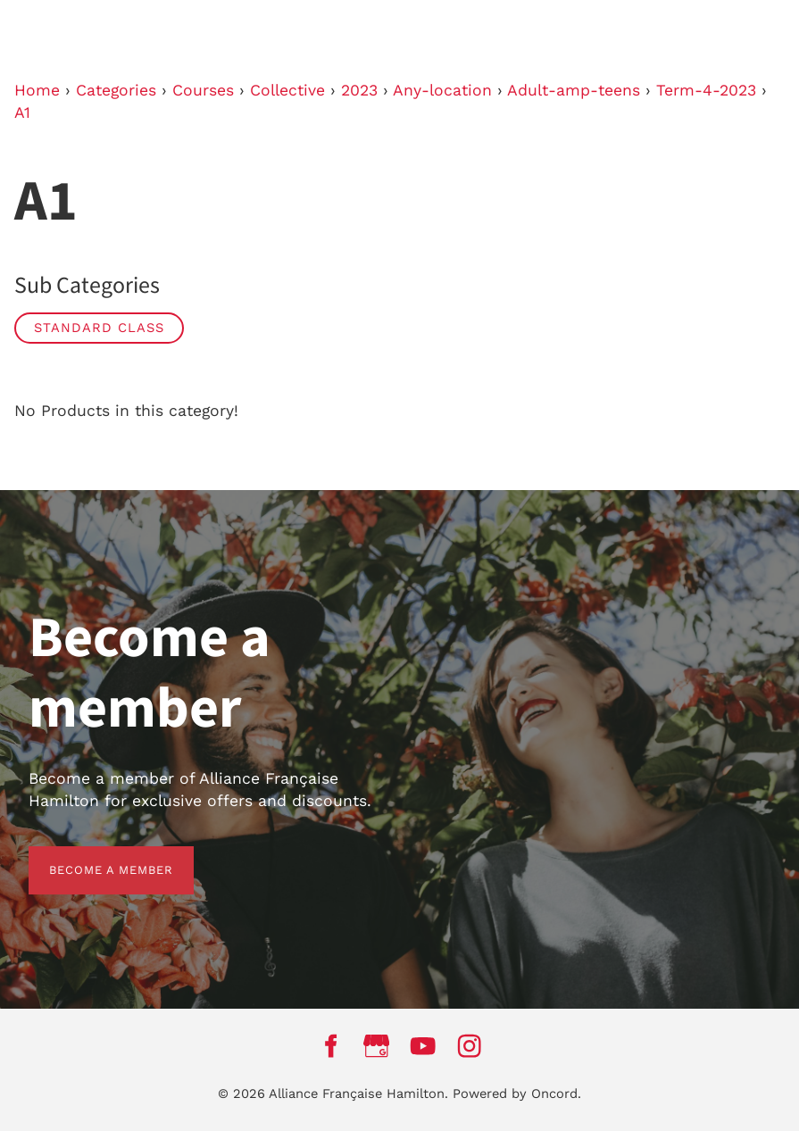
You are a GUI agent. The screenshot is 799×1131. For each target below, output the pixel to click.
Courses (203, 90)
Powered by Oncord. (517, 1093)
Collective (287, 90)
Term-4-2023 (706, 90)
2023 (359, 90)
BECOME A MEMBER (91, 856)
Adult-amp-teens (573, 90)
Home (37, 90)
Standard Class (99, 328)
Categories (116, 90)
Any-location (442, 90)
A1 (22, 112)
